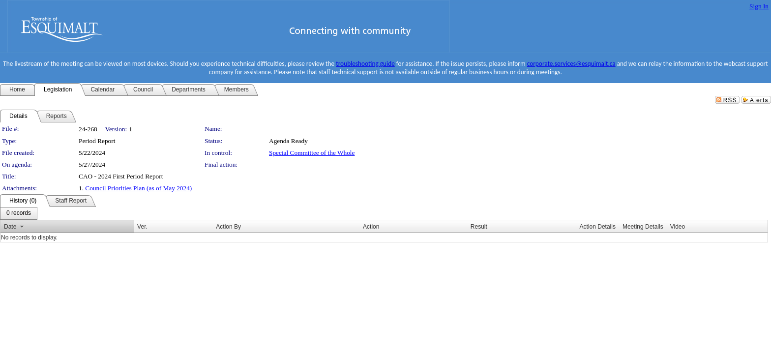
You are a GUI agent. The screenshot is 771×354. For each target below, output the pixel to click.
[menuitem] (18, 213)
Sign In (759, 6)
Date (10, 226)
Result (479, 226)
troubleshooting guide (365, 63)
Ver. (142, 226)
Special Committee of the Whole (312, 152)
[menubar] (18, 213)
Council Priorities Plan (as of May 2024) (138, 188)
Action (371, 226)
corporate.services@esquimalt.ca (571, 63)
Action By (228, 226)
